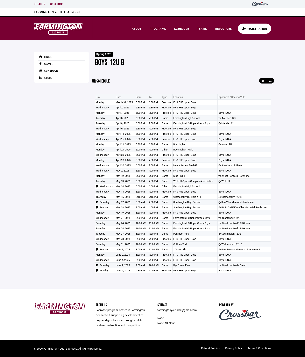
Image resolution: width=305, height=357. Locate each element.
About (136, 29)
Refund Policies (210, 348)
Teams (202, 29)
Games (45, 64)
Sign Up (56, 4)
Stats (45, 77)
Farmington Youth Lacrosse (57, 12)
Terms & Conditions (259, 348)
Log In (39, 4)
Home (45, 57)
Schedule (181, 29)
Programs (158, 29)
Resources (223, 29)
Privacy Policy (233, 348)
